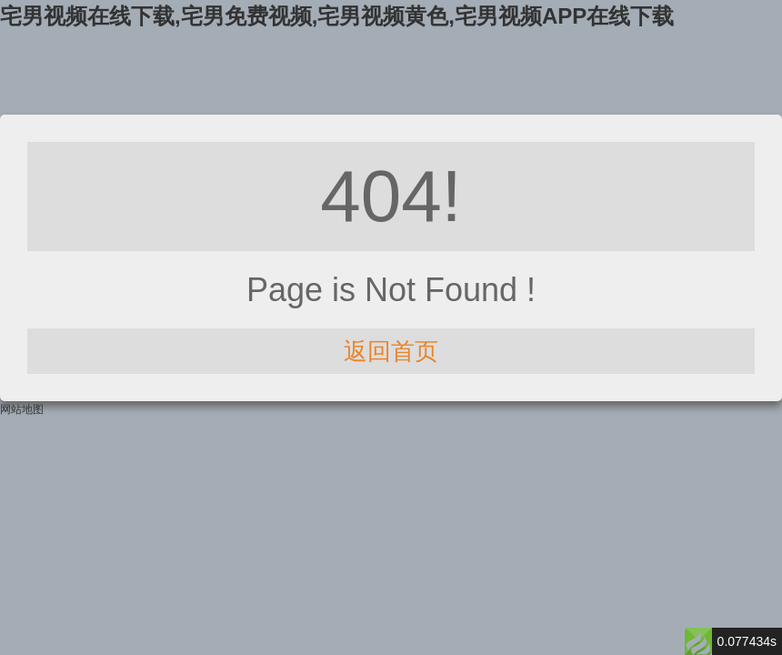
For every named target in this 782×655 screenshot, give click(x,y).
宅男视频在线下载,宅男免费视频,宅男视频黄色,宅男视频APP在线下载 (337, 16)
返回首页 (391, 351)
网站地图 (22, 409)
